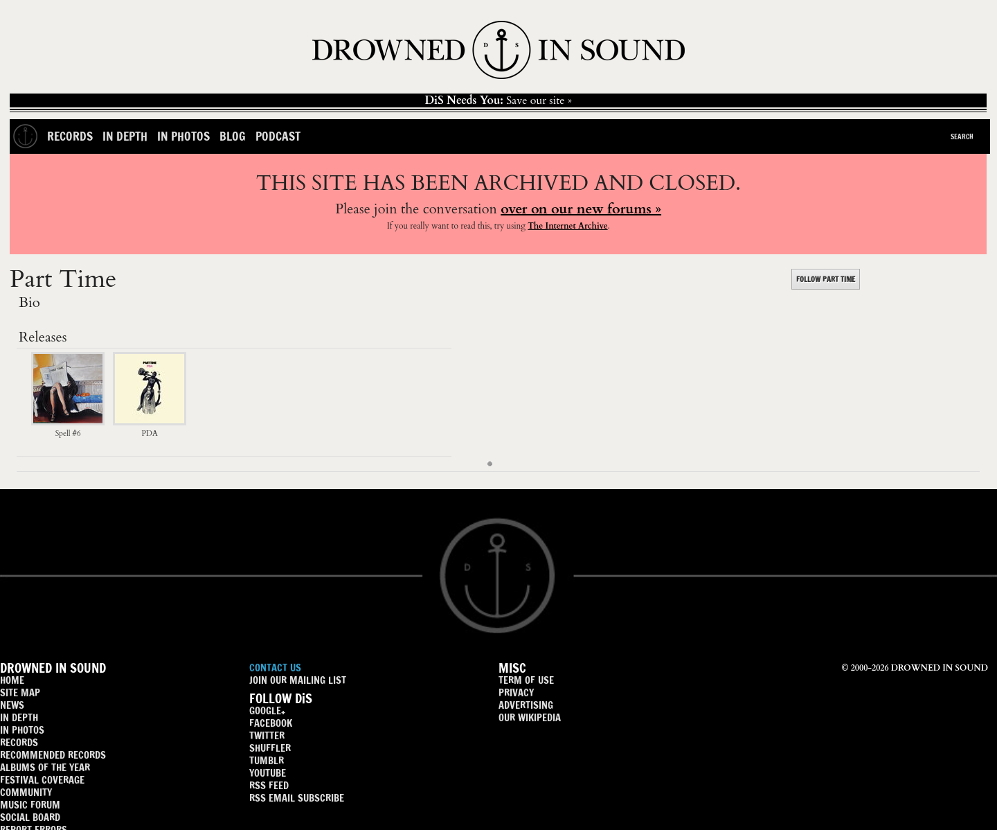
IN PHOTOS (22, 730)
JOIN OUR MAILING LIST (297, 680)
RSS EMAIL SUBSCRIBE (296, 798)
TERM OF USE (526, 680)
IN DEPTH (19, 717)
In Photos (183, 136)
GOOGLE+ (267, 710)
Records (70, 136)
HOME (12, 680)
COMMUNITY (26, 792)
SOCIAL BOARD (30, 817)
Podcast (277, 136)
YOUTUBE (267, 773)
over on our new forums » (581, 209)
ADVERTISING (525, 705)
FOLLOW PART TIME (825, 279)
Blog (232, 136)
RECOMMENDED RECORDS (53, 755)
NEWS (12, 705)
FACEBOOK (270, 723)
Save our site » (498, 100)
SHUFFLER (270, 748)
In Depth (124, 136)
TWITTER (267, 735)
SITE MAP (20, 692)
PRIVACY (516, 692)
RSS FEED (269, 785)
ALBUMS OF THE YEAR (45, 767)
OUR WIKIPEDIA (529, 717)
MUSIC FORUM (30, 804)
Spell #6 (68, 428)
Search (962, 136)
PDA (149, 428)
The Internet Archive (567, 225)
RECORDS (19, 742)
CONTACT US (275, 667)
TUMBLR (266, 760)
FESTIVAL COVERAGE (42, 779)
